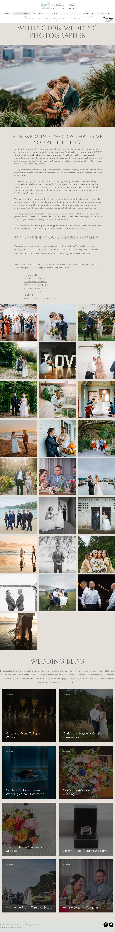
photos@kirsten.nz (31, 924)
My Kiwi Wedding (33, 292)
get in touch (66, 674)
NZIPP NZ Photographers (37, 288)
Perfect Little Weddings (36, 285)
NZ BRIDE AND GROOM (34, 278)
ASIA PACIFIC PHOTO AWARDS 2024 (40, 298)
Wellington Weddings (35, 282)
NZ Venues (29, 295)
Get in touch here (31, 253)
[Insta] (106, 924)
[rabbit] (47, 123)
